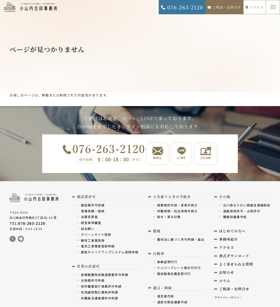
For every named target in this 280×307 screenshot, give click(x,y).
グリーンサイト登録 (96, 235)
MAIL (157, 153)
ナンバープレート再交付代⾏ (179, 268)
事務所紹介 (228, 239)
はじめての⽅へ (232, 231)
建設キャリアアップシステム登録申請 (109, 252)
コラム (224, 281)
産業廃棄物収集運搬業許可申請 (104, 275)
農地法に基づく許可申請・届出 (180, 240)
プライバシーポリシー (228, 297)
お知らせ (226, 272)
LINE (181, 153)
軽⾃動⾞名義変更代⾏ (174, 274)
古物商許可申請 (93, 281)
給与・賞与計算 (169, 217)
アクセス (255, 7)
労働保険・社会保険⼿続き (177, 211)
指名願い (87, 229)
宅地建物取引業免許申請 (99, 292)
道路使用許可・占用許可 (241, 211)
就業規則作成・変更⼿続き (177, 205)
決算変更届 (89, 217)
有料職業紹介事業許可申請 (101, 287)
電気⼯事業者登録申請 (98, 246)
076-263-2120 (182, 7)
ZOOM (206, 153)
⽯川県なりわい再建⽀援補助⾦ (246, 205)
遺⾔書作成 (165, 296)
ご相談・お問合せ (224, 7)
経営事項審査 (91, 223)
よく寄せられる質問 (236, 264)
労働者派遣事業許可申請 (99, 298)
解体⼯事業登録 (93, 241)
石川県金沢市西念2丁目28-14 (31, 218)
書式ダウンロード (234, 256)
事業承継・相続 (93, 211)
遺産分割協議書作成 (172, 302)
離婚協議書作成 (235, 217)
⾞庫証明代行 (167, 262)
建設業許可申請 (93, 205)
